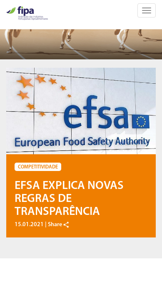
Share (59, 225)
